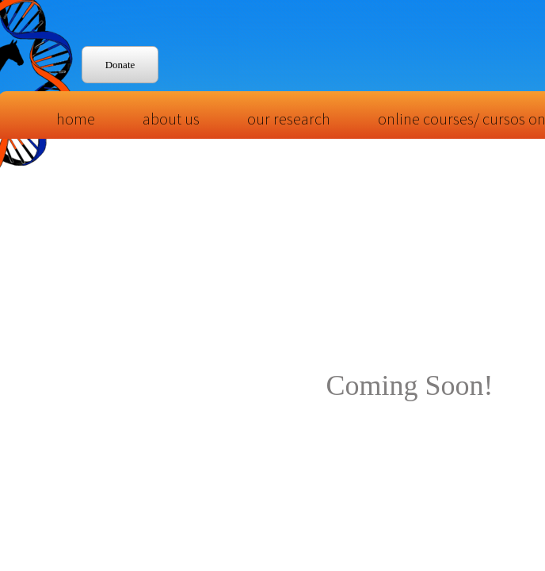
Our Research (288, 118)
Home (75, 118)
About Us (171, 118)
